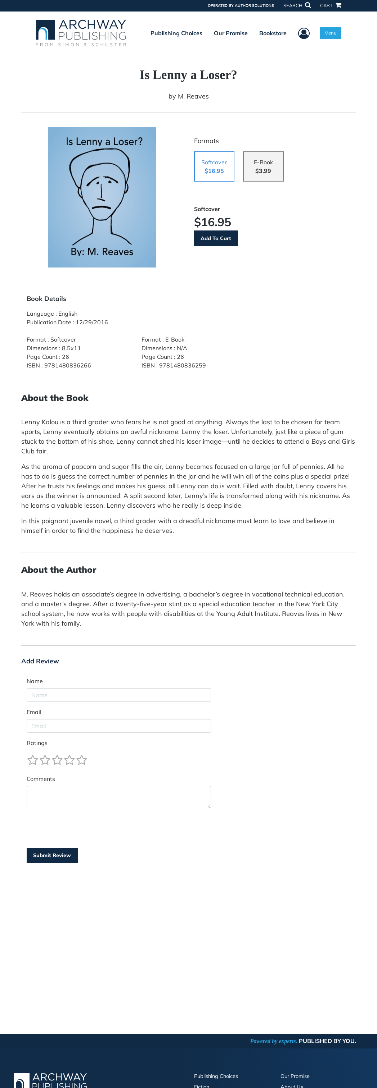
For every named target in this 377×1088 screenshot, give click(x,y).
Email (34, 712)
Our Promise (231, 33)
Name (35, 681)
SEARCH (297, 5)
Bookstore (273, 33)
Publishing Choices (176, 33)
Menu (330, 33)
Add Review (40, 661)
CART (330, 5)
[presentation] (81, 828)
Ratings (37, 742)
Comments (41, 778)
